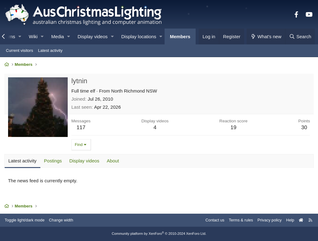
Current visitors (19, 50)
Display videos (93, 36)
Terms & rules (238, 220)
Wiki (33, 36)
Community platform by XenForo (159, 234)
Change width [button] (63, 220)
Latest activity (50, 50)
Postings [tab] (53, 161)
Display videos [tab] (85, 161)
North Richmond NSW (134, 91)
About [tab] (113, 161)
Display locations (139, 36)
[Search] (300, 36)
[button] (20, 36)
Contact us (211, 220)
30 (304, 128)
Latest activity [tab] (23, 161)
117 (81, 128)
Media (57, 36)
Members (180, 36)
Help (288, 220)
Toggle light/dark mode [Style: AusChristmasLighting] (26, 220)
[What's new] (266, 36)
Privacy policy (267, 220)
